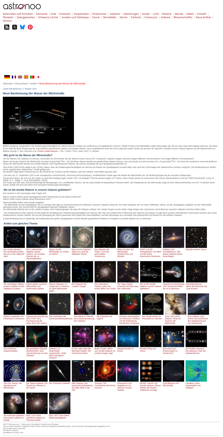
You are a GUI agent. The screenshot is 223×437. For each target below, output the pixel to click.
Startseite (8, 83)
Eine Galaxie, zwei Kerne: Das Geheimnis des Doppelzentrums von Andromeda (198, 318)
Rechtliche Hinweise (10, 430)
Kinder (146, 14)
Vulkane (165, 17)
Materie (167, 14)
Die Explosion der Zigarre (107, 316)
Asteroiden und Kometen (18, 14)
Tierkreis (136, 17)
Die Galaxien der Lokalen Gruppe (82, 284)
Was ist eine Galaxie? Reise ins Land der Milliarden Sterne (82, 250)
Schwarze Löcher (48, 17)
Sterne (123, 17)
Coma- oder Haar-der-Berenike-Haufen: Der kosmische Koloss (82, 349)
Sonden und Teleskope (75, 17)
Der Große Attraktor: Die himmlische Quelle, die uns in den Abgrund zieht (14, 251)
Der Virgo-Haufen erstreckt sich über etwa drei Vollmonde (128, 285)
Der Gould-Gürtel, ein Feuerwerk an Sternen (153, 316)
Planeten (8, 17)
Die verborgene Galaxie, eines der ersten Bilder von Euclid (105, 285)
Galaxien (115, 14)
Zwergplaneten (26, 17)
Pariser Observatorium (48, 151)
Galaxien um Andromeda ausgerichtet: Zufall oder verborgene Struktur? (59, 352)
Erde (53, 14)
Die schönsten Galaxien (59, 382)
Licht (156, 14)
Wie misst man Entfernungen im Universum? (173, 349)
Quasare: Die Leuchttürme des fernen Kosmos (105, 384)
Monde (179, 14)
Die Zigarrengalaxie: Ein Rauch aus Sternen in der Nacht (37, 384)
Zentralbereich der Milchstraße (173, 383)
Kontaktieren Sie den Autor (13, 433)
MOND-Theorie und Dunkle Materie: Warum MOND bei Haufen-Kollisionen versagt (150, 385)
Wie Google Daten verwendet (14, 428)
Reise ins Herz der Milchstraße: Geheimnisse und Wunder (128, 251)
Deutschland (21, 83)
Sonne (96, 17)
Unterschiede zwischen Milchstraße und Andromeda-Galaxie (37, 285)
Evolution (65, 14)
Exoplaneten (81, 14)
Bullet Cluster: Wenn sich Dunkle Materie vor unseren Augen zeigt (105, 349)
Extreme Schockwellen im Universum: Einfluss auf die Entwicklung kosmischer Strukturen (130, 318)
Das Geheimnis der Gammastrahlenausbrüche (61, 316)
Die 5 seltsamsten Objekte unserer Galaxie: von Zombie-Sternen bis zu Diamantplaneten (37, 253)
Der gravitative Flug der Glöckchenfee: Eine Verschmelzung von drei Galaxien (37, 351)
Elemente (42, 14)
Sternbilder (109, 17)
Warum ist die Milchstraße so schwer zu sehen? (59, 250)
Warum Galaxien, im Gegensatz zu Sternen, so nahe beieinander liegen (59, 286)
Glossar (7, 20)
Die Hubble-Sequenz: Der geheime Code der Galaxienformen (196, 349)
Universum (150, 17)
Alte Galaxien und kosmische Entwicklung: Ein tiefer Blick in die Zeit (82, 385)
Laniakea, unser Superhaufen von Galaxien (196, 384)
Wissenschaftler (183, 17)
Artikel (33, 83)
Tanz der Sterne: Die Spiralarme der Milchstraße (14, 384)
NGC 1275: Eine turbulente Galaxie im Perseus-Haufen (37, 416)
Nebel (190, 14)
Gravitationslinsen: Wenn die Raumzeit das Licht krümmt (196, 285)
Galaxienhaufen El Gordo (128, 348)
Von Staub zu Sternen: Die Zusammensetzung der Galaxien (84, 317)
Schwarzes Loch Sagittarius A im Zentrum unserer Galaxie (128, 385)
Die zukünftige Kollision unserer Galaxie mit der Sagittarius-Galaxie (14, 285)
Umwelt (201, 14)
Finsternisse (99, 14)
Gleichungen (131, 14)
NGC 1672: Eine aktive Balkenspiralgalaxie (59, 415)
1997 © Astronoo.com (11, 424)
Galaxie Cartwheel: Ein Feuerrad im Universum (14, 316)
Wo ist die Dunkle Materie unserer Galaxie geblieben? (150, 285)
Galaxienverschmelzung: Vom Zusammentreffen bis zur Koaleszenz (174, 285)
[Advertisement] (111, 54)
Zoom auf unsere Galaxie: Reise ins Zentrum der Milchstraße (175, 318)
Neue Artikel (203, 17)
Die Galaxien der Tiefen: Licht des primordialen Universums (105, 251)
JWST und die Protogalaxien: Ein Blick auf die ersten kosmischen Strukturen (150, 251)
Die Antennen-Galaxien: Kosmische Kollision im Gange (14, 416)
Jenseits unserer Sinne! (196, 248)
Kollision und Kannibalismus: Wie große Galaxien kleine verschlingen (173, 251)
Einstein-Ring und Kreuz (150, 348)
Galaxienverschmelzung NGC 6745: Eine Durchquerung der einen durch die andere (37, 318)
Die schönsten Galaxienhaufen (14, 348)
